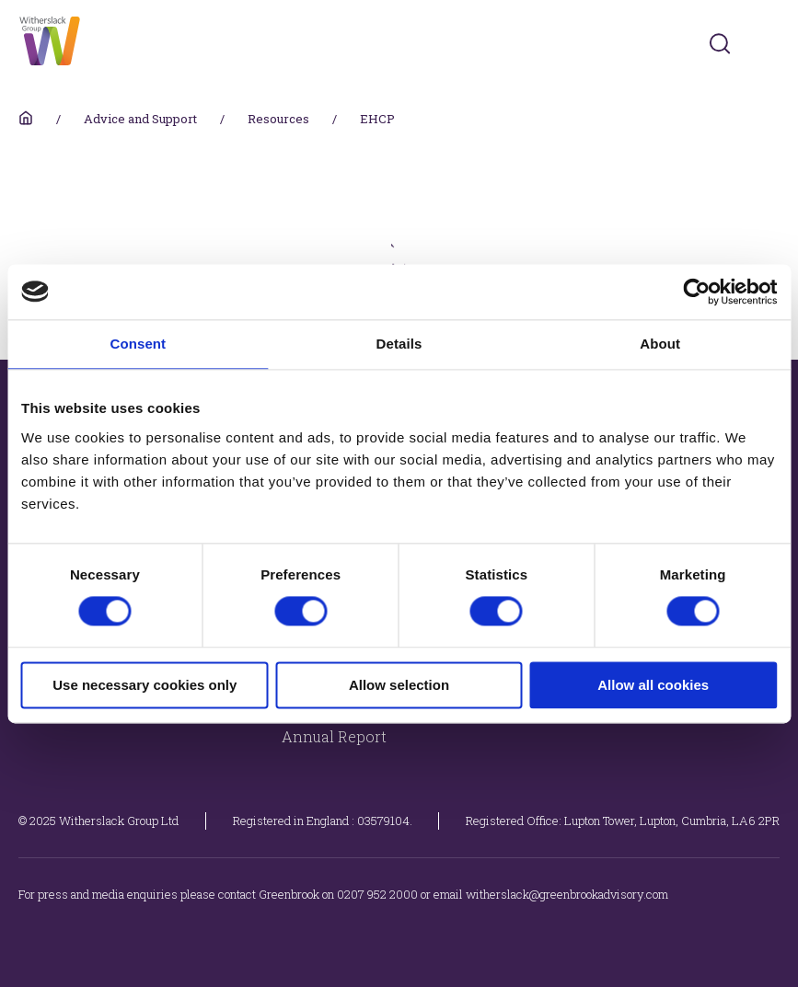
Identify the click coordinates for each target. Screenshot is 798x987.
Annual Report (334, 736)
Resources (278, 118)
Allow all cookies (653, 685)
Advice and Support (140, 118)
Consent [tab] (138, 343)
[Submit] (720, 43)
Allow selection (399, 685)
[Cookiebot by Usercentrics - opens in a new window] (696, 291)
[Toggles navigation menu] (767, 43)
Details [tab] (399, 343)
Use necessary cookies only (144, 685)
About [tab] (660, 343)
